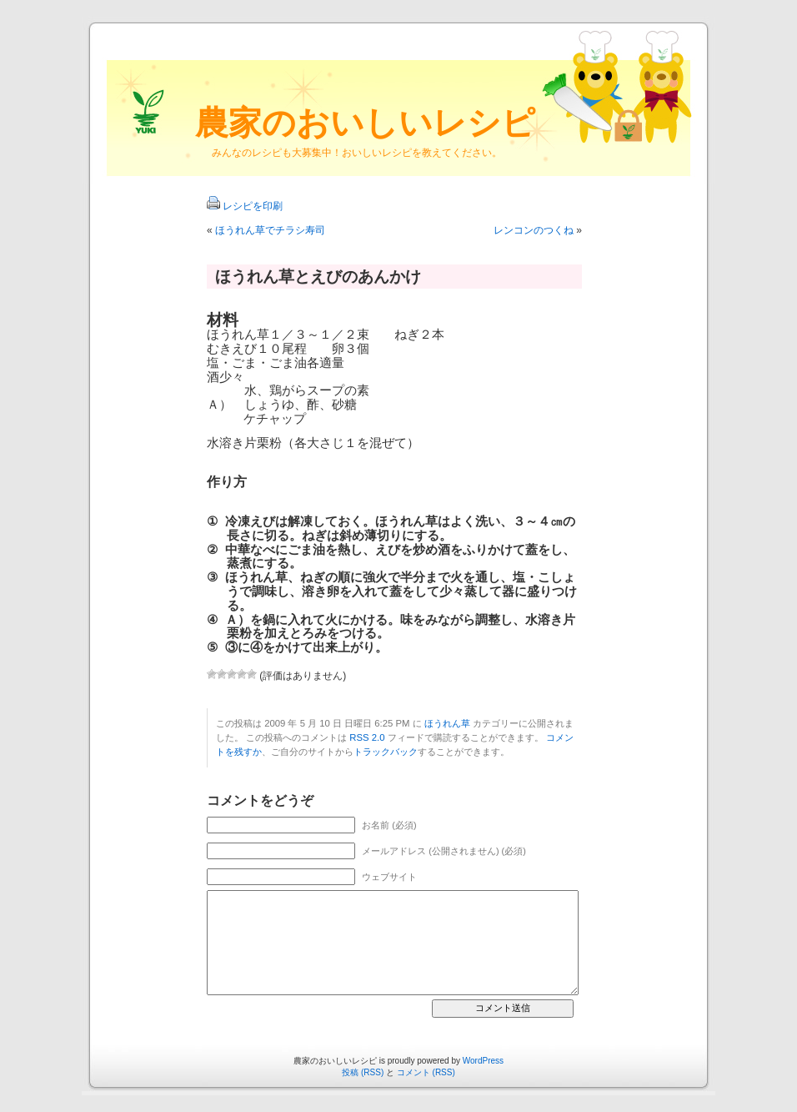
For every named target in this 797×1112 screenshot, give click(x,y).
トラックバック (385, 752)
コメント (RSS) (426, 1072)
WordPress (483, 1060)
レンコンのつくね (534, 230)
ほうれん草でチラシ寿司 (270, 230)
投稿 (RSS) (362, 1072)
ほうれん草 (447, 723)
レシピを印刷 (253, 206)
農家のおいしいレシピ (365, 122)
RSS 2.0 (366, 737)
